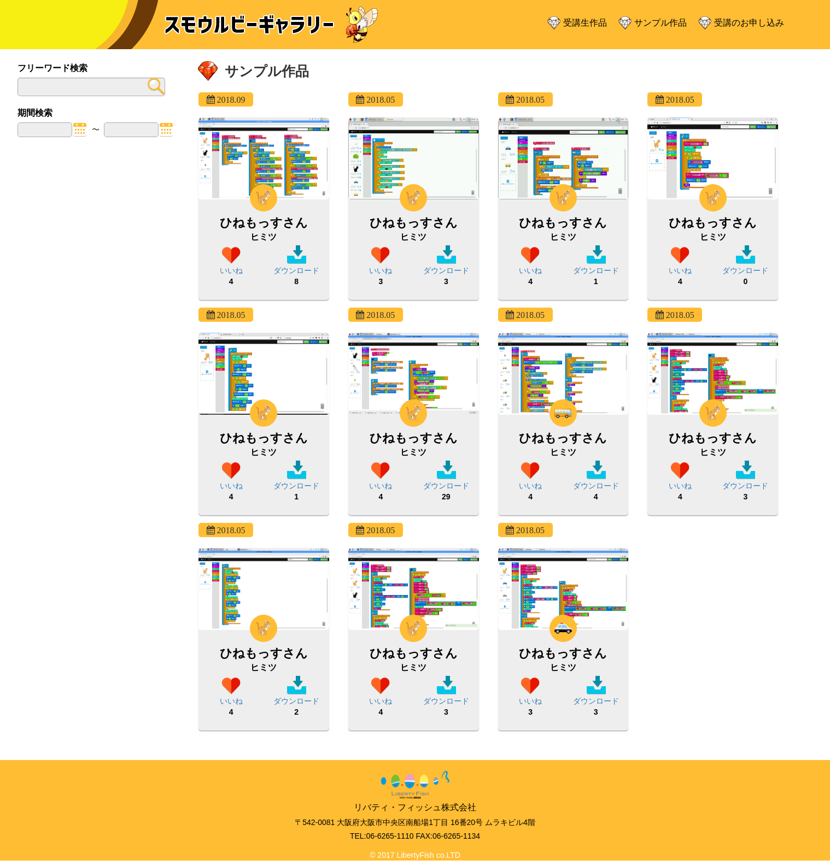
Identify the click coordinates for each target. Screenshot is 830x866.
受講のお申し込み (749, 22)
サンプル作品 (660, 22)
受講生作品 (585, 22)
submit (154, 86)
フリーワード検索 (52, 68)
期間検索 (34, 112)
